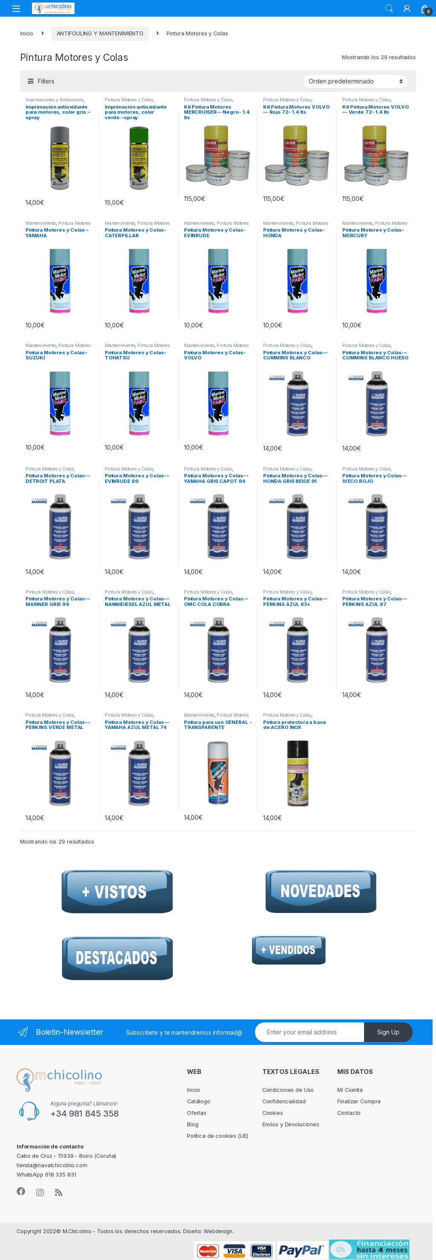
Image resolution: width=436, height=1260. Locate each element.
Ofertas (197, 1113)
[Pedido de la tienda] (355, 81)
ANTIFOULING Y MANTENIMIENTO (100, 33)
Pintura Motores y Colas (129, 99)
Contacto (349, 1113)
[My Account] (407, 8)
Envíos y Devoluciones (290, 1124)
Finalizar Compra (359, 1101)
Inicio (26, 33)
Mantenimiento (41, 223)
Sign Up (388, 1032)
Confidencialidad (284, 1101)
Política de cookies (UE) (217, 1136)
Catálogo (198, 1101)
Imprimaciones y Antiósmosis (54, 99)
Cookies (272, 1113)
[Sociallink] (21, 1191)
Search (389, 8)
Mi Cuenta (350, 1090)
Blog (192, 1124)
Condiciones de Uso (288, 1090)
